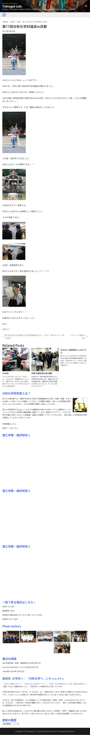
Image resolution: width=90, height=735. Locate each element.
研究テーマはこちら (10, 428)
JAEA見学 (6, 671)
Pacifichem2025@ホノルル (13, 667)
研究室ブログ (6, 329)
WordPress (71, 731)
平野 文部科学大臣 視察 (41, 373)
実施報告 (5, 610)
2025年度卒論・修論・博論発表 (15, 663)
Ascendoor (53, 731)
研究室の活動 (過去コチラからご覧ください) (19, 615)
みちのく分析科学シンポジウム (73, 351)
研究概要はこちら (9, 424)
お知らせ (5, 606)
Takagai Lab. (13, 6)
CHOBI (5, 373)
